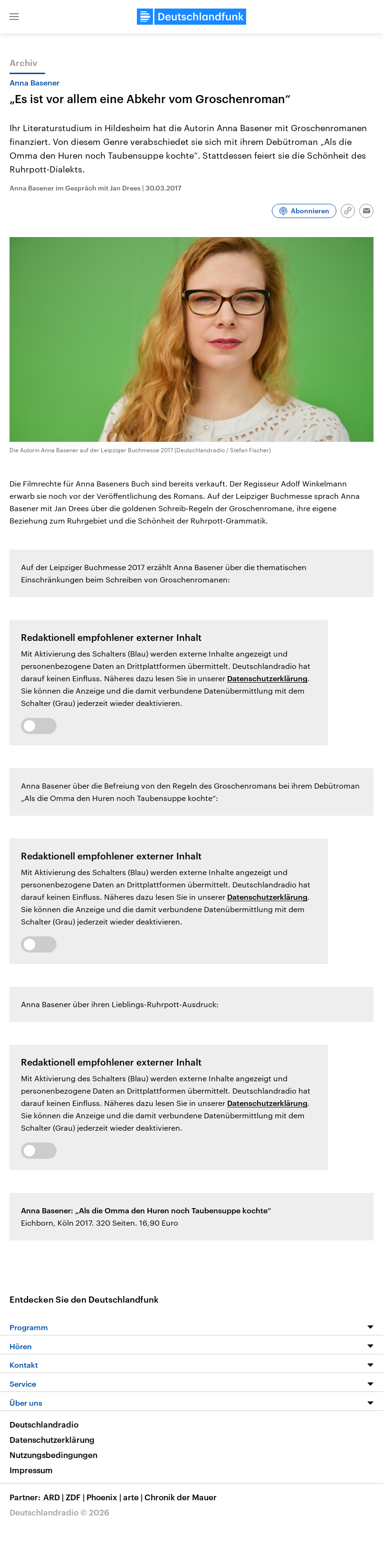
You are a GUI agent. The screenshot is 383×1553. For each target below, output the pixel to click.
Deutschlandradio (44, 1424)
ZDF (76, 1497)
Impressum (31, 1470)
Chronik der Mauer (180, 1497)
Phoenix (104, 1497)
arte (133, 1497)
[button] (14, 16)
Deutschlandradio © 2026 (59, 1512)
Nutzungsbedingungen (53, 1454)
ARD (54, 1497)
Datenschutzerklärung (267, 678)
